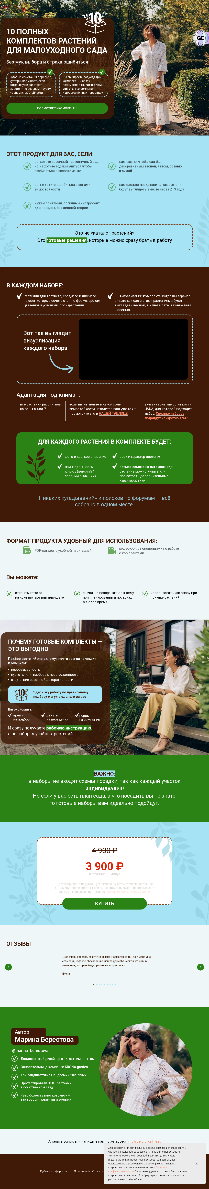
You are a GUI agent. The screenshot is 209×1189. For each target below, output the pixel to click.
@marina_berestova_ (31, 1050)
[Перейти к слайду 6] (107, 984)
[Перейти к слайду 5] (104, 984)
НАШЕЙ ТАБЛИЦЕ (113, 413)
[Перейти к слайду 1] (93, 984)
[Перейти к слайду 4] (101, 984)
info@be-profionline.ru (144, 1141)
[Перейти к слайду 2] (96, 984)
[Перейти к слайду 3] (99, 984)
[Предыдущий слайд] (8, 967)
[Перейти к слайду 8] (112, 984)
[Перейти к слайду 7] (110, 984)
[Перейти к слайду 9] (115, 984)
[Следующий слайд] (200, 967)
